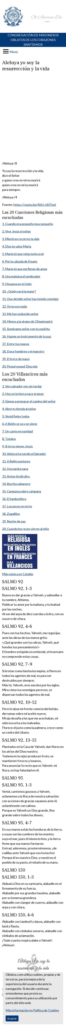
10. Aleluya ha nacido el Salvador (24, 454)
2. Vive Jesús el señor (16, 231)
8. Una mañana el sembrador (21, 276)
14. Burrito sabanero (16, 484)
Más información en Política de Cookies (32, 1010)
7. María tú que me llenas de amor (24, 269)
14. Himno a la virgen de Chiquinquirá (27, 321)
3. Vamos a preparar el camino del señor (29, 401)
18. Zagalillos (11, 514)
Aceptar (12, 1018)
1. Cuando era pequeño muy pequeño (27, 224)
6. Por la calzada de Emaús (19, 261)
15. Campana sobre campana (21, 491)
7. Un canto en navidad (17, 431)
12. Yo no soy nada (14, 306)
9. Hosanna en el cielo (17, 284)
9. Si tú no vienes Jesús (17, 446)
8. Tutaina (9, 439)
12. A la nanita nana (15, 469)
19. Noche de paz (14, 521)
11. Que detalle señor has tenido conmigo (30, 299)
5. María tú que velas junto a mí (23, 254)
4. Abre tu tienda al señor (19, 409)
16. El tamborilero (14, 499)
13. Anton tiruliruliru (16, 476)
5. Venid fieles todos (16, 416)
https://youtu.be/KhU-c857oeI (35, 205)
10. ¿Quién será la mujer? (19, 291)
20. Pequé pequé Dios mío (19, 366)
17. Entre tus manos (15, 344)
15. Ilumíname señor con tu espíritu (26, 329)
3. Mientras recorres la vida (20, 239)
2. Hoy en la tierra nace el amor (23, 394)
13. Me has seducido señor (20, 314)
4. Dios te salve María (16, 246)
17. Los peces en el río (17, 506)
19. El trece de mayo (16, 359)
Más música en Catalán (17, 574)
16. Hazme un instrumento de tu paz (26, 336)
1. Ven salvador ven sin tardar (22, 386)
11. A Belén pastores (16, 461)
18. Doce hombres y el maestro (23, 351)
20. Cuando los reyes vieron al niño (25, 529)
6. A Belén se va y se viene (19, 424)
